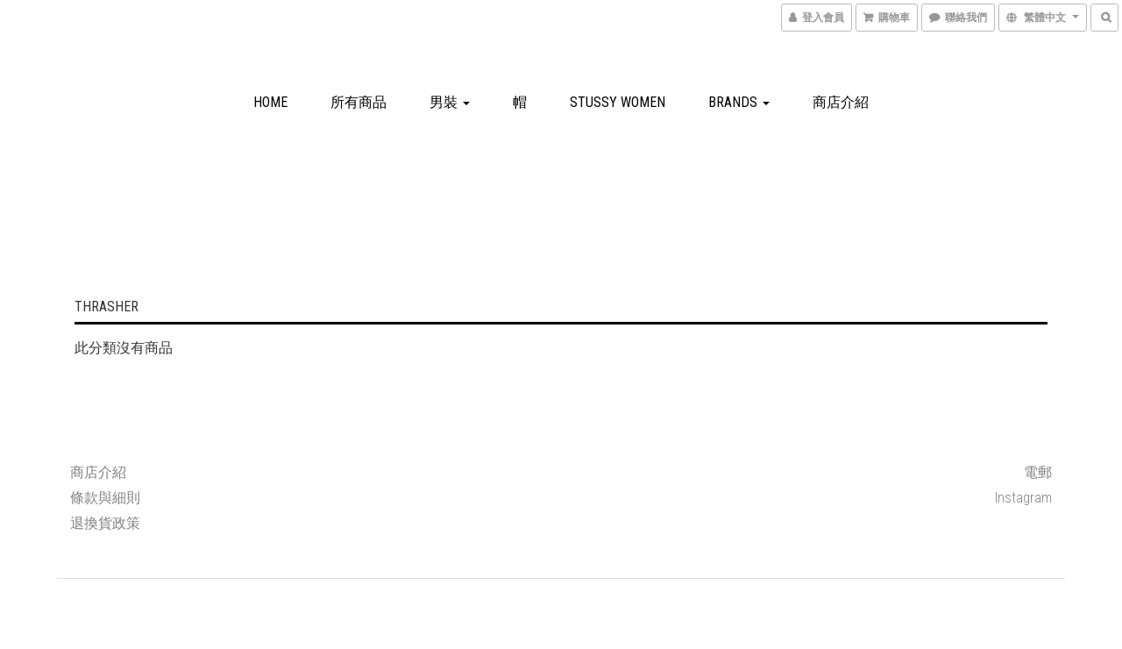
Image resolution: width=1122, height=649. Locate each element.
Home (270, 102)
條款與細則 (105, 497)
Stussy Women (617, 102)
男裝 (450, 102)
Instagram (1023, 497)
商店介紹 (841, 102)
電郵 (1038, 472)
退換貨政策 (105, 523)
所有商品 (358, 102)
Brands (739, 102)
